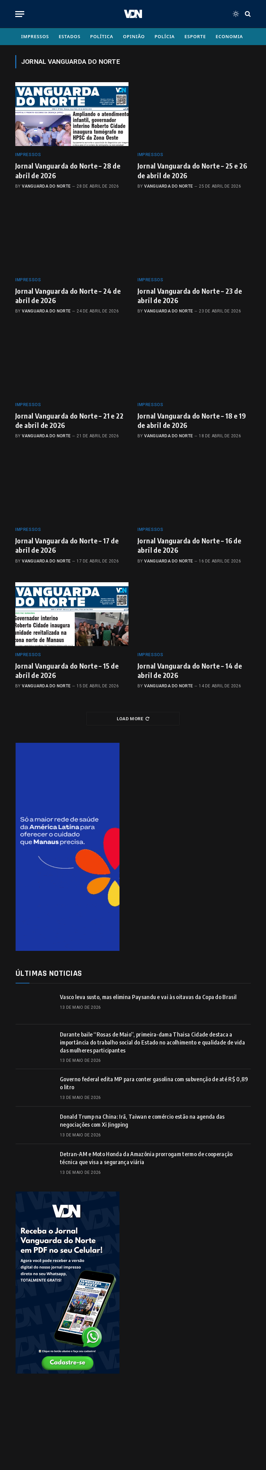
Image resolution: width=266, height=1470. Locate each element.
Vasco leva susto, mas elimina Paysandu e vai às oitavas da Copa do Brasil (148, 997)
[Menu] (19, 14)
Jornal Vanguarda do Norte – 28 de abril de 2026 (67, 170)
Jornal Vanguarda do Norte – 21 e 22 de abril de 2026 (69, 420)
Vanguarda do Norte (46, 186)
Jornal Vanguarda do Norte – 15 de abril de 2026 (66, 670)
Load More (133, 718)
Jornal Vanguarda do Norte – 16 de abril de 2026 (189, 545)
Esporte (195, 36)
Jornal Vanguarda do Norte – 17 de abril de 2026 (66, 545)
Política (101, 36)
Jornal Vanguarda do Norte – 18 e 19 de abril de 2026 (192, 420)
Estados (69, 36)
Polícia (164, 36)
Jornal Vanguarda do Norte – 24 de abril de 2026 (68, 295)
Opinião (134, 36)
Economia (229, 36)
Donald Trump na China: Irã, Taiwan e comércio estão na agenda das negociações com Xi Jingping (142, 1120)
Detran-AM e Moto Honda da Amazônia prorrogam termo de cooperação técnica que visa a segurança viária (146, 1158)
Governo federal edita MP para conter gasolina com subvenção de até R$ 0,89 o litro (154, 1083)
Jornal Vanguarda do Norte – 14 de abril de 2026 (190, 670)
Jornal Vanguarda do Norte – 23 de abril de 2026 (190, 295)
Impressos (35, 36)
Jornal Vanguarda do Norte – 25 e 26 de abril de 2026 (192, 170)
